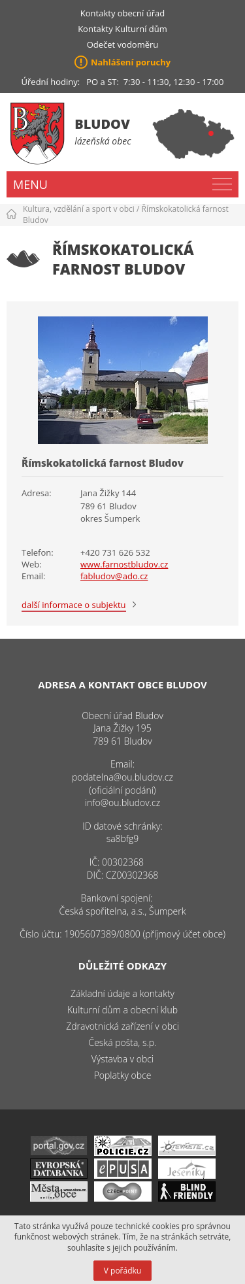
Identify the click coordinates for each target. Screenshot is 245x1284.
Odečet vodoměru (123, 44)
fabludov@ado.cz (114, 576)
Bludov (102, 124)
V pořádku (122, 1270)
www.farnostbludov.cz (124, 564)
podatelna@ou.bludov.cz (122, 777)
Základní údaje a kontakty (122, 993)
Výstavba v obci (122, 1059)
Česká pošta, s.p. (122, 1042)
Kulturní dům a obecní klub (122, 1010)
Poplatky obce (123, 1075)
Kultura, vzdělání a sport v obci (79, 208)
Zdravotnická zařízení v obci (122, 1026)
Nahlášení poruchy (131, 62)
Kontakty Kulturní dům (122, 29)
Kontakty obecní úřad (122, 13)
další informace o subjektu (74, 605)
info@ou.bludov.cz (122, 802)
